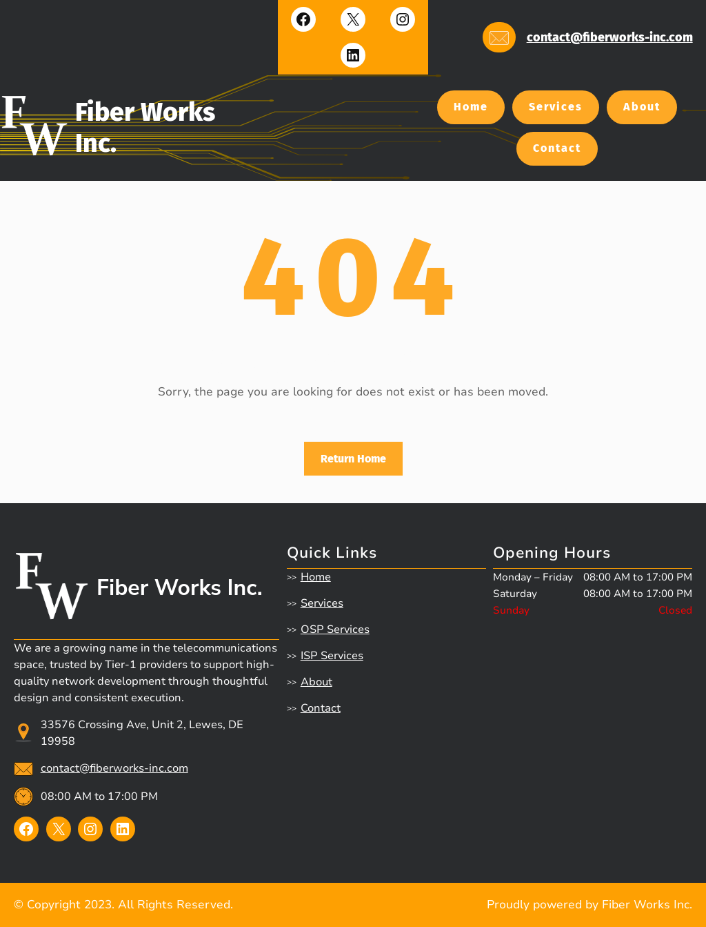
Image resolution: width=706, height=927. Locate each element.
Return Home (353, 458)
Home (471, 106)
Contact (557, 148)
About (641, 106)
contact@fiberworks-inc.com (610, 37)
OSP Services (335, 629)
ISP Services (332, 655)
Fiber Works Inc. (180, 588)
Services (556, 106)
